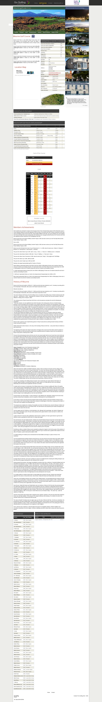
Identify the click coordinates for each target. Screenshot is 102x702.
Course (16, 32)
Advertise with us (58, 3)
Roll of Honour (46, 32)
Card (26, 32)
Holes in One (55, 32)
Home (36, 3)
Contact (50, 3)
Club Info (53, 41)
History (39, 32)
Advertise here (85, 8)
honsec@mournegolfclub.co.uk (55, 72)
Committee (61, 41)
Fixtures (22, 32)
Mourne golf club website (53, 74)
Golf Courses (43, 3)
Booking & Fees (45, 41)
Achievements (32, 32)
